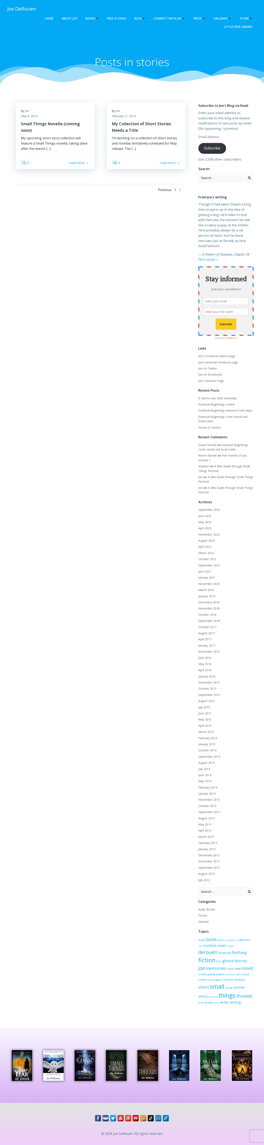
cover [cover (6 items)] (216, 942)
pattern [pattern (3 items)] (246, 965)
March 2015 (205, 727)
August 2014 (206, 758)
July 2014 (203, 764)
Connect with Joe (170, 18)
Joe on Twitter (207, 363)
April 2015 (204, 721)
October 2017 (207, 622)
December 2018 (208, 597)
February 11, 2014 (125, 117)
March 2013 (205, 832)
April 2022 (204, 542)
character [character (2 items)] (230, 935)
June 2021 (204, 566)
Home (50, 18)
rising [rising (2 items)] (233, 970)
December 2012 (208, 850)
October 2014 (207, 745)
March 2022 (205, 548)
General (203, 917)
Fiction (202, 911)
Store (246, 18)
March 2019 (205, 585)
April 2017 (204, 634)
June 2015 (204, 708)
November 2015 (208, 677)
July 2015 (203, 702)
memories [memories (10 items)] (241, 957)
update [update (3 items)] (242, 993)
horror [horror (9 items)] (216, 957)
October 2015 (207, 684)
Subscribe (211, 149)
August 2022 (206, 536)
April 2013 (204, 825)
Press (200, 18)
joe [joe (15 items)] (227, 957)
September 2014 (208, 752)
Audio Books (206, 904)
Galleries (223, 18)
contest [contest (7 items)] (204, 942)
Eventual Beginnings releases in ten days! (225, 405)
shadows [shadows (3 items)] (214, 978)
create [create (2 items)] (225, 942)
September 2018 (208, 616)
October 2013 (207, 801)
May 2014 (204, 776)
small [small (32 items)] (240, 977)
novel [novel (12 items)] (218, 964)
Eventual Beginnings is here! (216, 399)
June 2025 (204, 511)
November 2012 (208, 856)
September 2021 (208, 560)
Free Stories (117, 18)
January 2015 (206, 739)
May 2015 (204, 714)
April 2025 (204, 523)
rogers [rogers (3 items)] (241, 970)
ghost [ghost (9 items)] (203, 957)
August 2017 (206, 628)
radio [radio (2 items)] (210, 970)
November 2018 (208, 603)
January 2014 (206, 789)
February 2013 (207, 838)
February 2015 (207, 733)
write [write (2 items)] (250, 993)
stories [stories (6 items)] (211, 984)
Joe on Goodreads (210, 370)
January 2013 (206, 844)
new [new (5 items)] (208, 965)
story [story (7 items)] (222, 984)
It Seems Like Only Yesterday (217, 393)
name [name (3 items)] (201, 965)
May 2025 (204, 517)
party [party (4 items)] (238, 965)
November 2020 (208, 579)
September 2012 (208, 863)
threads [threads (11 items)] (223, 992)
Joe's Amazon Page (210, 376)
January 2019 (206, 591)
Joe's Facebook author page (216, 351)
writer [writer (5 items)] (202, 999)
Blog (140, 18)
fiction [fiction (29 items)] (235, 949)
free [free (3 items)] (247, 951)
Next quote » (207, 254)
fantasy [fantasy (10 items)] (218, 950)
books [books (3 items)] (220, 935)
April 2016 (204, 665)
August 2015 (206, 696)
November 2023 (208, 529)
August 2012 (206, 869)
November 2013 (208, 795)
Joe (28, 112)
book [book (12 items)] (210, 934)
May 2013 (204, 819)
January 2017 (206, 641)
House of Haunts (209, 423)
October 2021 (207, 554)
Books (92, 18)
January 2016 (206, 671)
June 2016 (204, 653)
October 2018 (207, 610)
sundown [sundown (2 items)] (233, 985)
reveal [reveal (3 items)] (217, 970)
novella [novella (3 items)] (229, 965)
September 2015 (208, 690)
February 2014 (207, 782)
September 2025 (208, 505)
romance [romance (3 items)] (203, 978)
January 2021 (206, 573)
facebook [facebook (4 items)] (204, 950)
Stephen (203, 461)
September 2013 (208, 807)
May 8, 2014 (30, 117)
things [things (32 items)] (206, 992)
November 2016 (208, 647)
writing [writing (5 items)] (213, 999)
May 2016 (204, 659)
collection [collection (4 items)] (243, 935)
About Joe (70, 18)
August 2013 (206, 813)
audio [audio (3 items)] (201, 935)
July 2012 (203, 875)
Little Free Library (239, 27)
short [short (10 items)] (226, 978)
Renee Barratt (207, 451)
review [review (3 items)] (226, 970)
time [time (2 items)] (234, 993)
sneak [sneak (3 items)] (201, 985)
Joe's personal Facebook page (217, 357)
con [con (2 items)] (252, 935)
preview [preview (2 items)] (202, 970)
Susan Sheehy (207, 440)
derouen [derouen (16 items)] (239, 941)
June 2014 (204, 770)
